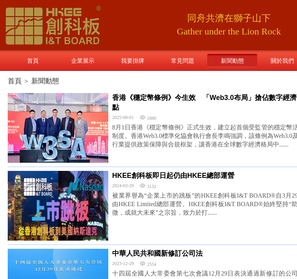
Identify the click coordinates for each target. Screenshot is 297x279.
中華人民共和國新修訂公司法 (157, 253)
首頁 (15, 81)
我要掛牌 (132, 60)
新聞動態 (45, 81)
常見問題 (182, 60)
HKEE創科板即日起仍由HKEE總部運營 (173, 175)
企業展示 (82, 60)
